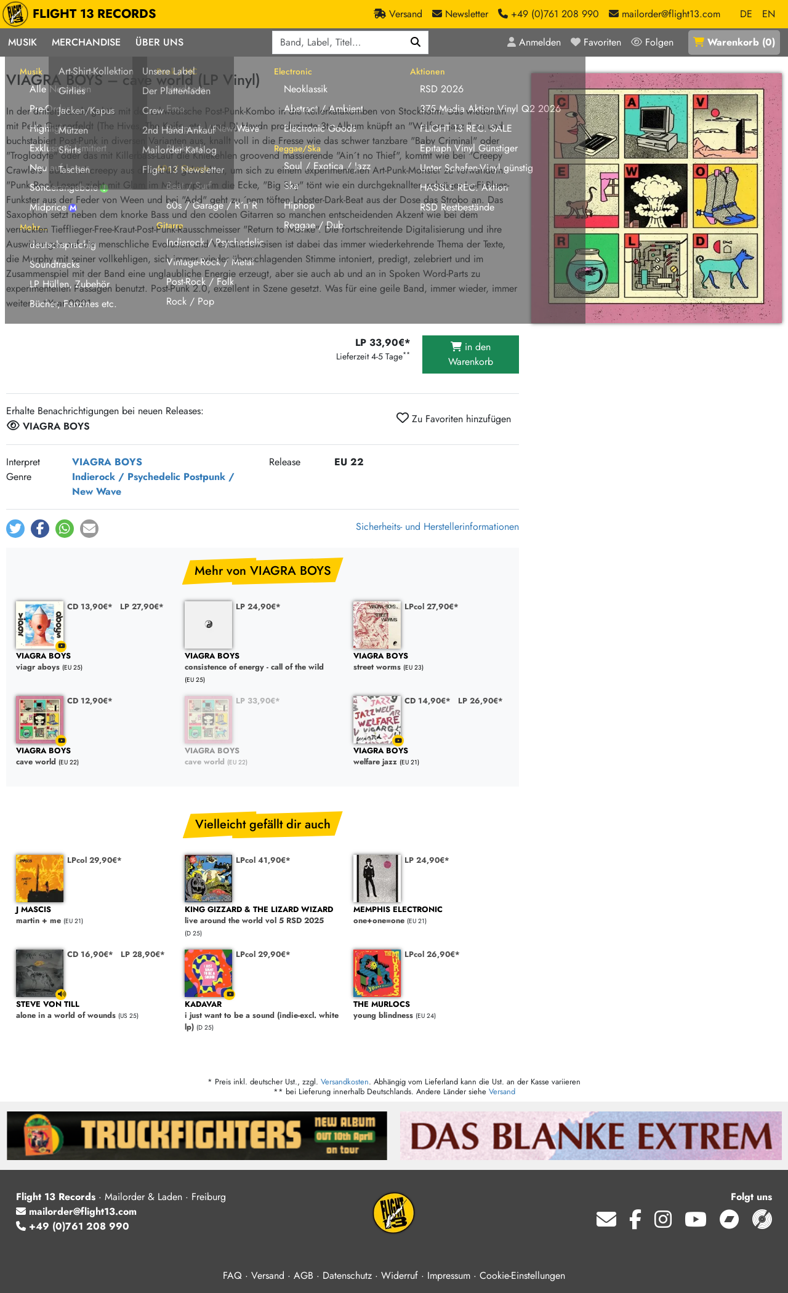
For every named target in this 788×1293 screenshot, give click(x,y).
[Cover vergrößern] (656, 198)
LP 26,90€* (480, 701)
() (734, 42)
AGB (303, 1275)
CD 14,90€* (427, 701)
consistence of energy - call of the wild (263, 662)
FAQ (232, 1275)
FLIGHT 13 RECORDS (82, 14)
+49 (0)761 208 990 (72, 1226)
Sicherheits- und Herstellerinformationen (437, 526)
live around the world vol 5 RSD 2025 (263, 915)
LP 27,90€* (142, 606)
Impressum (448, 1275)
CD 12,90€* (90, 701)
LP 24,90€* (258, 606)
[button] (15, 528)
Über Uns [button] (159, 42)
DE (746, 14)
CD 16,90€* (90, 954)
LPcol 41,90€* (263, 860)
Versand (502, 1091)
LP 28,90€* (143, 954)
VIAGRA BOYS (107, 462)
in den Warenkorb (470, 354)
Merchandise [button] (86, 42)
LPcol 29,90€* (94, 860)
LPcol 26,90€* (432, 954)
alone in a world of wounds (94, 1010)
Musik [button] (22, 42)
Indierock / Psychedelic (126, 477)
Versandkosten (345, 1081)
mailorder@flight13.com (76, 1211)
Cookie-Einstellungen (522, 1275)
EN (768, 14)
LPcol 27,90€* (431, 606)
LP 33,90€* (258, 701)
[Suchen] (415, 42)
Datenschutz (347, 1275)
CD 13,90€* (90, 606)
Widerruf (399, 1275)
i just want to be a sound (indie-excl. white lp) (263, 1016)
